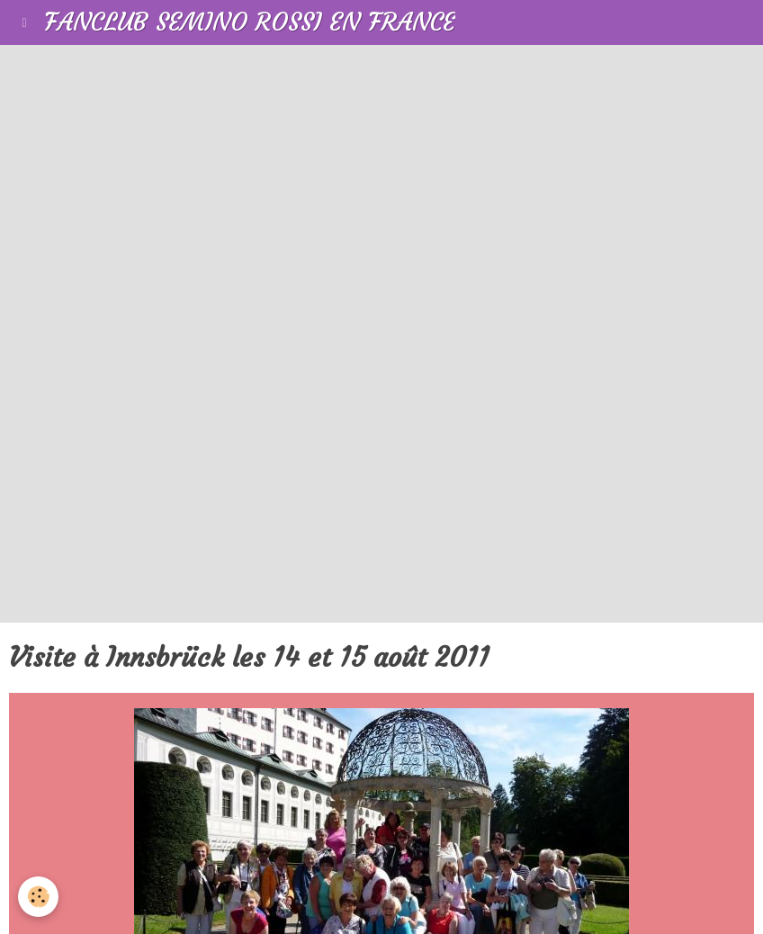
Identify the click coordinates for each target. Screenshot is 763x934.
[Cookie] (38, 896)
